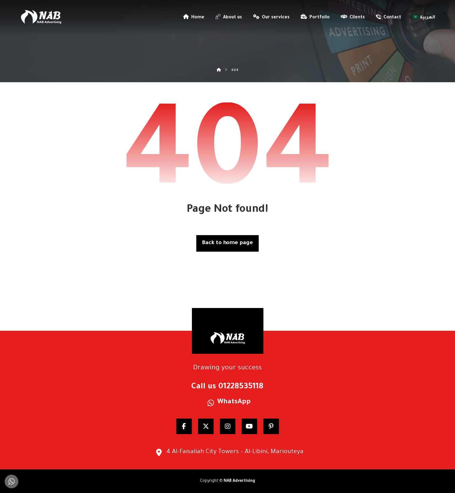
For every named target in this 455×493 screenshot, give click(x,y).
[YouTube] (249, 426)
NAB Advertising (239, 481)
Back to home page (227, 243)
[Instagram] (227, 426)
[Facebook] (184, 426)
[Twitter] (206, 426)
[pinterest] (271, 426)
